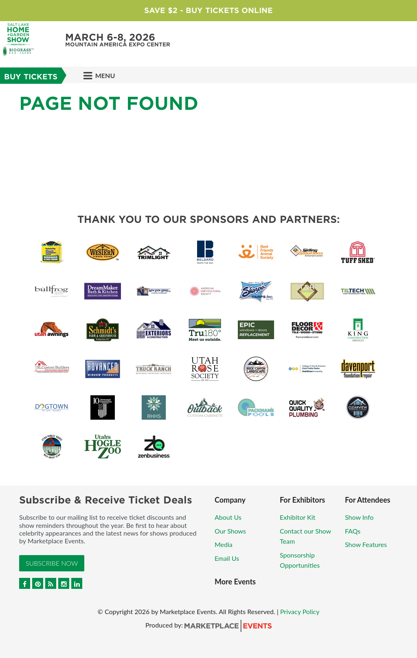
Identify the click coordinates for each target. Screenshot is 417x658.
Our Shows (230, 531)
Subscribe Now (52, 563)
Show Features (366, 544)
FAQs (352, 531)
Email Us (227, 558)
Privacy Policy (300, 611)
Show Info (359, 517)
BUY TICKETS (30, 76)
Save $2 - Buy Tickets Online (208, 10)
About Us (228, 517)
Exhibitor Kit (297, 517)
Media (224, 544)
